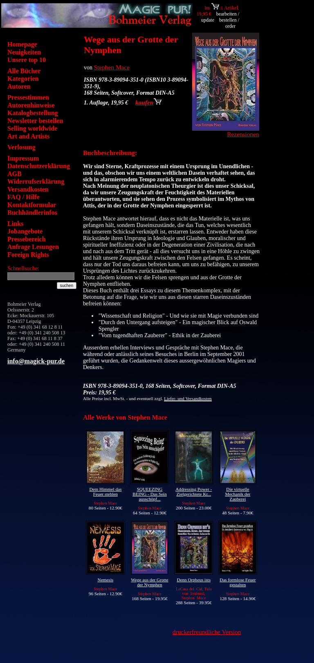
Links (15, 223)
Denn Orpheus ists (194, 579)
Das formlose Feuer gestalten (238, 582)
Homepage (22, 44)
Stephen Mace (112, 67)
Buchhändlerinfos (32, 212)
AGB (14, 173)
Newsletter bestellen (35, 120)
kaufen (148, 102)
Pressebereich (26, 239)
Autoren (19, 86)
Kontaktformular (31, 204)
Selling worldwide (32, 128)
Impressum (23, 158)
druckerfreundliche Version (207, 631)
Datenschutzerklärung (38, 165)
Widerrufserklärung (35, 181)
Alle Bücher (23, 70)
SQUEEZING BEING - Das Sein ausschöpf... (149, 494)
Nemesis (106, 579)
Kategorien (22, 78)
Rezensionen (243, 134)
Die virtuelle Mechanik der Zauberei (238, 494)
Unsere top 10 (26, 59)
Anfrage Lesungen (33, 246)
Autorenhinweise (30, 105)
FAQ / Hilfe (23, 197)
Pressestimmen (28, 97)
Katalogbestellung (32, 112)
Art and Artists (28, 136)
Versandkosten (28, 189)
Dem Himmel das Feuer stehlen (105, 491)
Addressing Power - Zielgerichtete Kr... (193, 491)
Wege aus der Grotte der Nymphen (149, 582)
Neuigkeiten (24, 52)
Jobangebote (25, 231)
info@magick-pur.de (36, 361)
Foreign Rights (28, 254)
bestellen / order (229, 23)
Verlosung (21, 147)
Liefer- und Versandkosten (187, 398)
